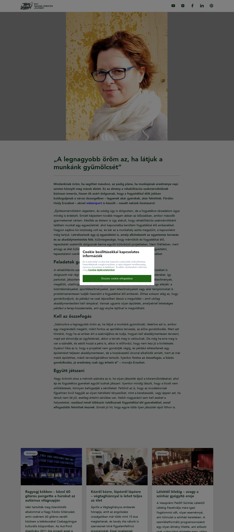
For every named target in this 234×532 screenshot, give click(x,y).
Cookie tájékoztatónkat (101, 269)
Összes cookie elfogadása (117, 278)
